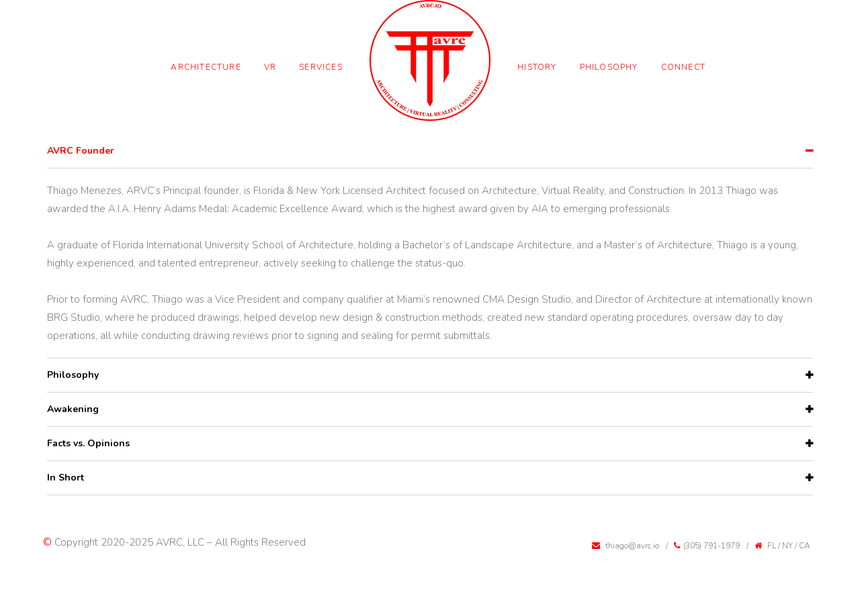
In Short (65, 477)
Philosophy (609, 67)
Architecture (206, 67)
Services (321, 67)
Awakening (73, 409)
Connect (683, 67)
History (536, 67)
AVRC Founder (80, 150)
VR (270, 67)
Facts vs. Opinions (88, 443)
